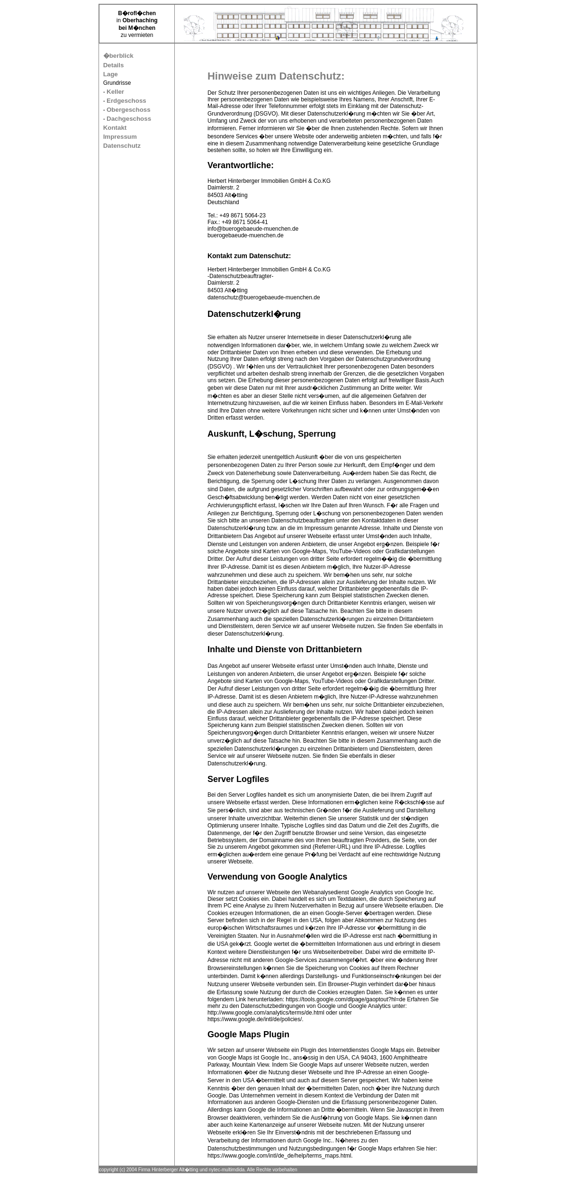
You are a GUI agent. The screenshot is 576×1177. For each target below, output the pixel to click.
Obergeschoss (129, 109)
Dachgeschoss (129, 118)
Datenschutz (122, 145)
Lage (110, 74)
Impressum (120, 136)
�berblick (118, 55)
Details (113, 65)
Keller (115, 91)
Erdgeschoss (126, 100)
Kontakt (115, 127)
